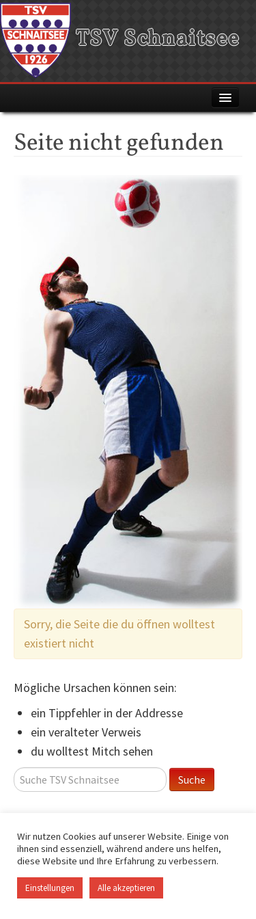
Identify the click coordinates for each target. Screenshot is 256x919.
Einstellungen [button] (49, 888)
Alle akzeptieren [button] (126, 888)
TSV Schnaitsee (120, 40)
